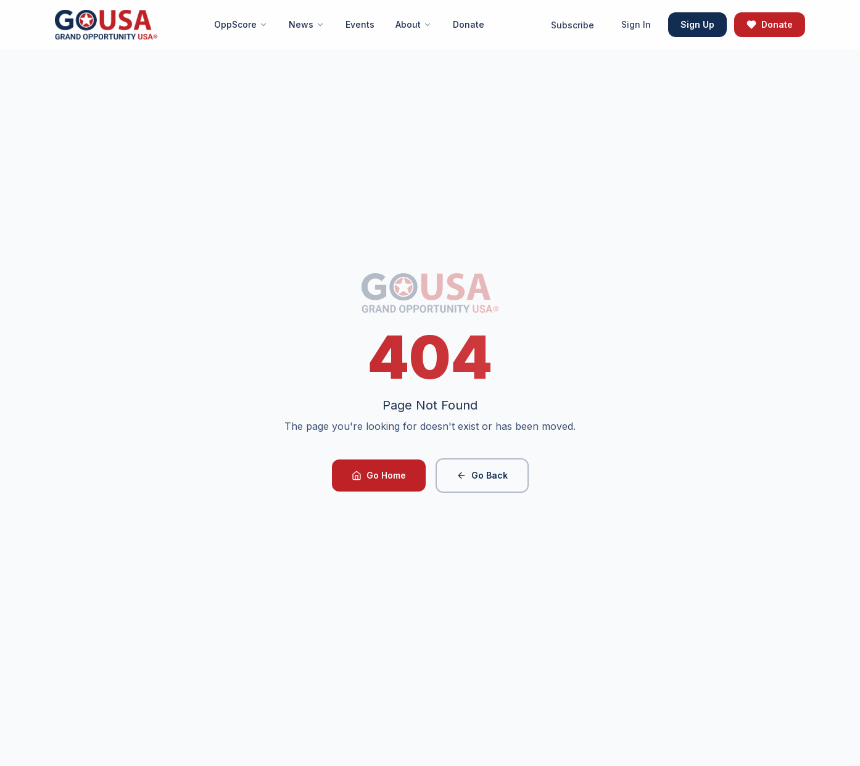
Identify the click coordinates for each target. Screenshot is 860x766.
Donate (769, 24)
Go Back (482, 475)
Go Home (379, 475)
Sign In (636, 24)
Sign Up (697, 24)
